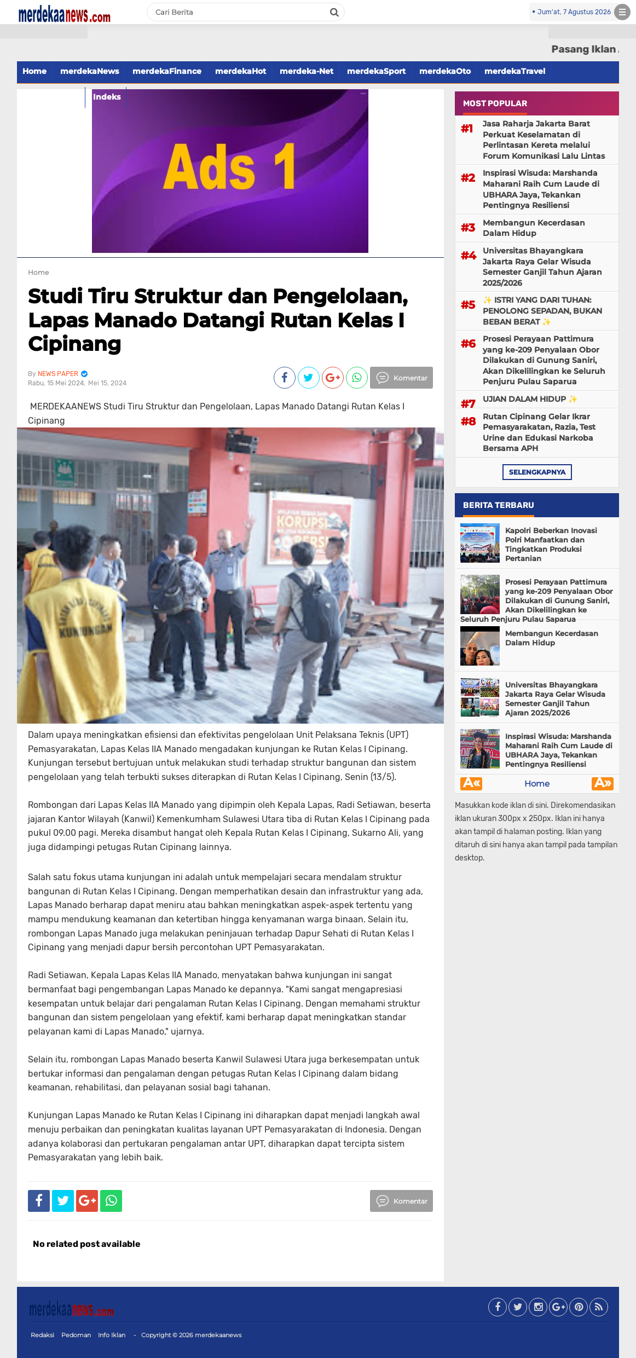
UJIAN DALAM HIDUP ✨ (530, 399)
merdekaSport (376, 71)
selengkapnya (537, 472)
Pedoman (76, 1335)
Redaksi (42, 1335)
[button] (44, 31)
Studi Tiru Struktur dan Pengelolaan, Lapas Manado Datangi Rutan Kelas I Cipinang (217, 319)
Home (537, 783)
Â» (602, 783)
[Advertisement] (44, 197)
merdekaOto (445, 71)
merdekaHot (240, 71)
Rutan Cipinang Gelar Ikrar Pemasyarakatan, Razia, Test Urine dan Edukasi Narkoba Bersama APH (539, 433)
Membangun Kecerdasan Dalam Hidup (534, 228)
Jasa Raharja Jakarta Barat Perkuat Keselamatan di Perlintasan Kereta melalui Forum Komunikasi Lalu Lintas (544, 140)
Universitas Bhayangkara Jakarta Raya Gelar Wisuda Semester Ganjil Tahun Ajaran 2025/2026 (542, 267)
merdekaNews (89, 71)
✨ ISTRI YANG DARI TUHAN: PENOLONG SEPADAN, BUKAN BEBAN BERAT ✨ (542, 310)
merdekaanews (218, 1335)
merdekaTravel (514, 71)
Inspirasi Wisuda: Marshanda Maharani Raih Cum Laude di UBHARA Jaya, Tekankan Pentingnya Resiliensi (541, 189)
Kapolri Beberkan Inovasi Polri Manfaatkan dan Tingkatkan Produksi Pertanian (551, 544)
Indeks (106, 97)
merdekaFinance (166, 71)
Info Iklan (111, 1335)
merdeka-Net (306, 71)
